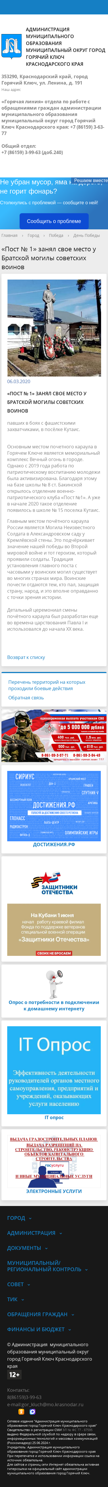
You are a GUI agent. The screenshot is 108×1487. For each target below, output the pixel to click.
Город (33, 235)
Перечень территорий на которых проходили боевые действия (46, 685)
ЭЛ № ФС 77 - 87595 (77, 1430)
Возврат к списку (26, 657)
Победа (56, 235)
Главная (9, 235)
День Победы (86, 235)
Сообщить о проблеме (54, 221)
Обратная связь (26, 697)
